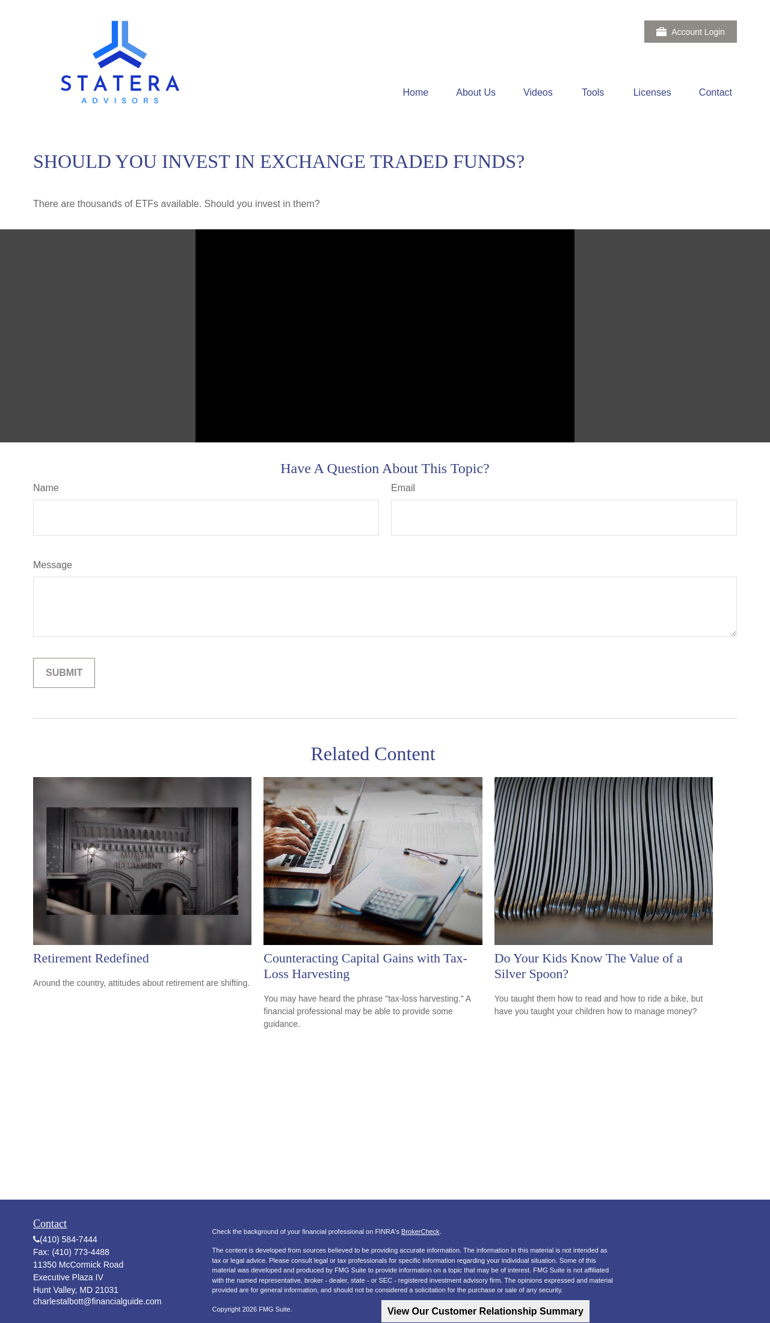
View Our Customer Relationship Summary (485, 1311)
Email (403, 488)
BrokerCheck (420, 1231)
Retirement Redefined (91, 957)
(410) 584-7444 (68, 1239)
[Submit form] (64, 673)
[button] (416, 92)
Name (46, 488)
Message (52, 565)
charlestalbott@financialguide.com (97, 1301)
